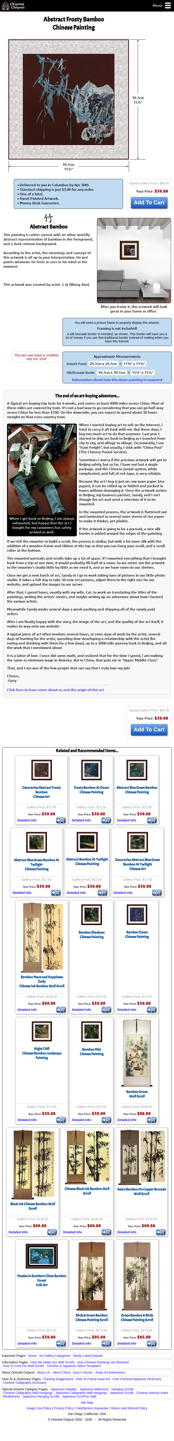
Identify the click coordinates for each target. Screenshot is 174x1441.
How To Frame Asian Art (93, 1379)
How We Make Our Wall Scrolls (52, 1362)
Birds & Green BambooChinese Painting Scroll (91, 1317)
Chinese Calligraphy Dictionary (24, 1382)
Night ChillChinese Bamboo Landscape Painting (41, 1053)
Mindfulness (11, 1396)
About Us (43, 1372)
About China (61, 1372)
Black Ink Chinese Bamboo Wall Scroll (32, 1206)
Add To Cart (149, 202)
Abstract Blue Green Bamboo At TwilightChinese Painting (36, 864)
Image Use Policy (39, 1408)
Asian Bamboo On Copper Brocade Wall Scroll (141, 1191)
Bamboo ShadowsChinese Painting (91, 934)
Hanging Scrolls (122, 1389)
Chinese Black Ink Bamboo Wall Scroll (87, 1191)
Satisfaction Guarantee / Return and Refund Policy (111, 1408)
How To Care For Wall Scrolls (23, 1366)
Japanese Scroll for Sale (79, 1396)
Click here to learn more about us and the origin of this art (55, 689)
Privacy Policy (64, 1408)
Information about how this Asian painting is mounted (117, 379)
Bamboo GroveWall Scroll (136, 1094)
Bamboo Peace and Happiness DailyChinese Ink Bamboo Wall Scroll (41, 981)
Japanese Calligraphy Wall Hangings (81, 1393)
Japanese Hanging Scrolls (41, 1396)
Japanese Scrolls (122, 1393)
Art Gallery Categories (54, 1355)
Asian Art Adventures (110, 1372)
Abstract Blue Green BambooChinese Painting (136, 789)
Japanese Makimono (94, 1389)
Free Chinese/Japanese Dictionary (137, 1379)
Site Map (87, 1402)
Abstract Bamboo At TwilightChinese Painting (87, 861)
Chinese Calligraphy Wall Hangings (28, 1393)
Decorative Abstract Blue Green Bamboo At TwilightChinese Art (137, 864)
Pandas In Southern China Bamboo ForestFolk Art (41, 1280)
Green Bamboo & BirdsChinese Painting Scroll (137, 1317)
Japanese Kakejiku (63, 1389)
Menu (162, 5)
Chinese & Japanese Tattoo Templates (74, 1366)
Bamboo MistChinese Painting (92, 1051)
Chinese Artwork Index (152, 1393)
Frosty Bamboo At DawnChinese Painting (91, 789)
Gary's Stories (83, 1372)
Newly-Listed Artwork (88, 1355)
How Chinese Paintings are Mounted (103, 1362)
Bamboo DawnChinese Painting (137, 934)
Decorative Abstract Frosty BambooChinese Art (41, 792)
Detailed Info (26, 820)
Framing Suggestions (58, 1379)
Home (32, 1355)
